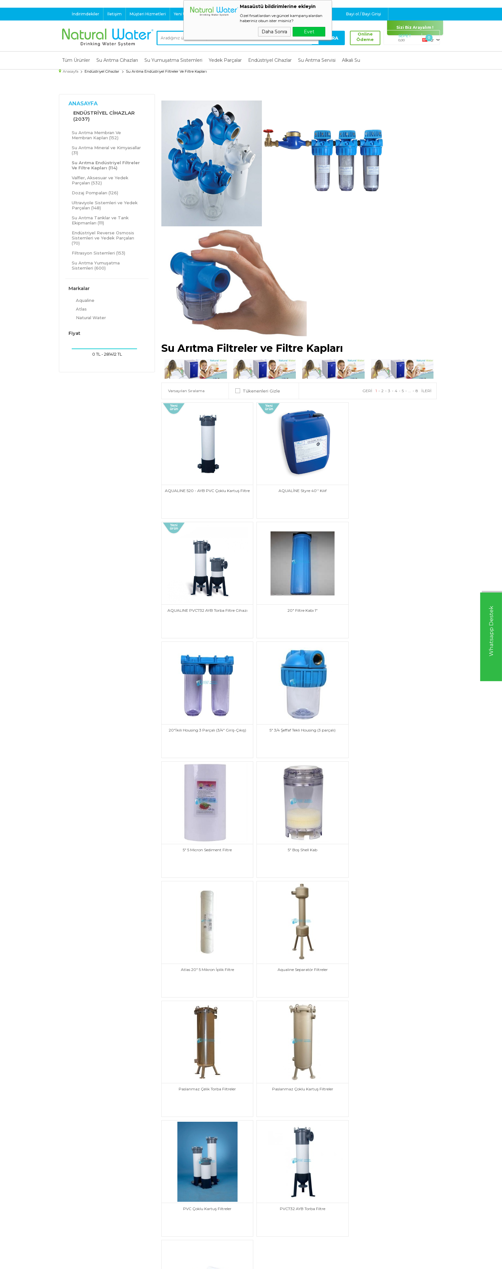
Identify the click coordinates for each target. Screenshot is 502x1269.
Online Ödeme (364, 36)
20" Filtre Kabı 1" (206, 605)
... (409, 390)
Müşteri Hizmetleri (148, 14)
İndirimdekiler (85, 14)
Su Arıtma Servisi (317, 60)
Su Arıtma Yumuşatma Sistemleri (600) (96, 265)
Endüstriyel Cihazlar (270, 60)
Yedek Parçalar (225, 60)
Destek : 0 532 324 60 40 (243, 14)
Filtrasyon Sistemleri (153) (98, 252)
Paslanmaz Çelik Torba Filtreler (299, 840)
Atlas (78, 308)
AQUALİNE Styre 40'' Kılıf (299, 488)
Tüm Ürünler (76, 60)
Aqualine (81, 300)
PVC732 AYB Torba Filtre (299, 958)
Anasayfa (83, 103)
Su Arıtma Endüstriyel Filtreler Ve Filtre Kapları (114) (106, 165)
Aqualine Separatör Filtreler (206, 840)
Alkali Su (351, 60)
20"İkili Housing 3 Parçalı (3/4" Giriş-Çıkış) (299, 605)
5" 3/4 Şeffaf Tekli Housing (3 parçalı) (392, 605)
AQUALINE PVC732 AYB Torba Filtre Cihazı (392, 488)
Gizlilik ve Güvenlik (177, 1207)
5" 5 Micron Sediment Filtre (206, 723)
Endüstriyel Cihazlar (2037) (104, 115)
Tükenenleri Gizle (257, 390)
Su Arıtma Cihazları (117, 60)
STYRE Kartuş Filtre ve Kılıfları (392, 958)
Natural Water (87, 317)
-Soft (216, 1260)
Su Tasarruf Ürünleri (82, 1223)
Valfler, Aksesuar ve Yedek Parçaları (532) (100, 180)
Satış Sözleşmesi (175, 1191)
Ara (333, 38)
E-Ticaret (232, 1260)
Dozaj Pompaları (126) (95, 192)
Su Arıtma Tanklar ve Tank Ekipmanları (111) (100, 220)
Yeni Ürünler (186, 14)
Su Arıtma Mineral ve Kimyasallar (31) (106, 150)
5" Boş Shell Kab (299, 723)
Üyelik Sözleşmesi (177, 1183)
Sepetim (263, 1207)
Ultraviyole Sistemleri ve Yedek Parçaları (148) (105, 205)
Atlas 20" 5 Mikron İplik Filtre (391, 723)
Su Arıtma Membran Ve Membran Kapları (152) (96, 135)
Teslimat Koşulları (175, 1175)
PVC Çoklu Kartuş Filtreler (206, 958)
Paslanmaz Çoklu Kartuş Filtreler (391, 840)
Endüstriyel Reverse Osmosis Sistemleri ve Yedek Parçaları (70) (103, 237)
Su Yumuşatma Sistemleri (173, 60)
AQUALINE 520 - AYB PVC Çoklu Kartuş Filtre (206, 491)
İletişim (114, 14)
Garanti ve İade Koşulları (183, 1199)
